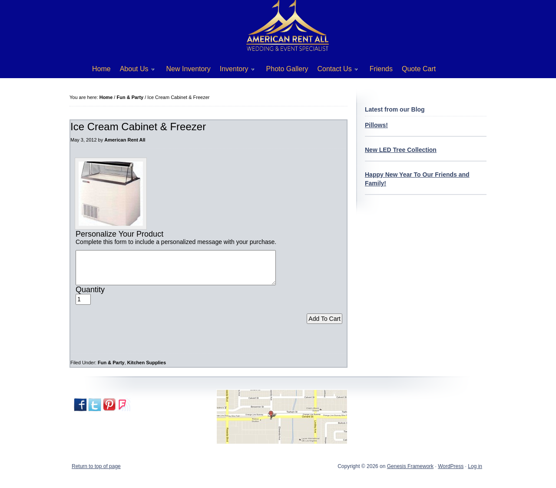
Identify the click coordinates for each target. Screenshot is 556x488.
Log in (475, 473)
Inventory (234, 70)
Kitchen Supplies (146, 369)
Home (101, 69)
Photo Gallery (287, 69)
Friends (381, 69)
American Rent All (124, 139)
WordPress (450, 473)
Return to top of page (96, 473)
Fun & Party (111, 369)
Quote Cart (419, 69)
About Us (134, 70)
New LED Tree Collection (401, 149)
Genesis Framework (410, 473)
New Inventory (188, 69)
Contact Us (334, 70)
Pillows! (376, 125)
